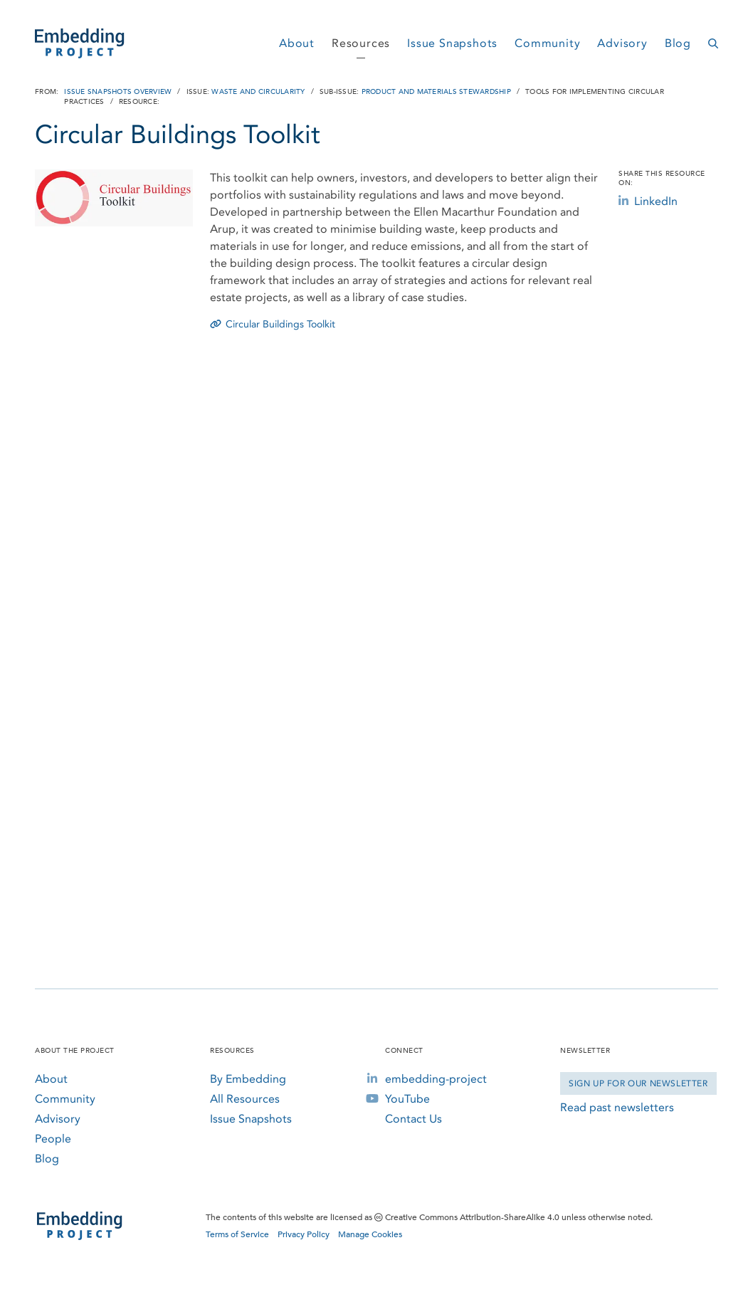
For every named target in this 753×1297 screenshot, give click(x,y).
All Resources (245, 1099)
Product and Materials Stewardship (436, 92)
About (297, 43)
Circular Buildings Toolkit (272, 324)
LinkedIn (648, 201)
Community (547, 43)
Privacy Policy (304, 1234)
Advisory (622, 43)
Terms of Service (237, 1234)
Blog (678, 43)
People (53, 1138)
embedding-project (436, 1079)
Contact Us (413, 1118)
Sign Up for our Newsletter (638, 1083)
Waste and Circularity (258, 92)
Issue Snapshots (452, 43)
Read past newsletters (617, 1107)
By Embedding (248, 1079)
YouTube (407, 1099)
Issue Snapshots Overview (118, 92)
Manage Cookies (370, 1234)
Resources (361, 43)
